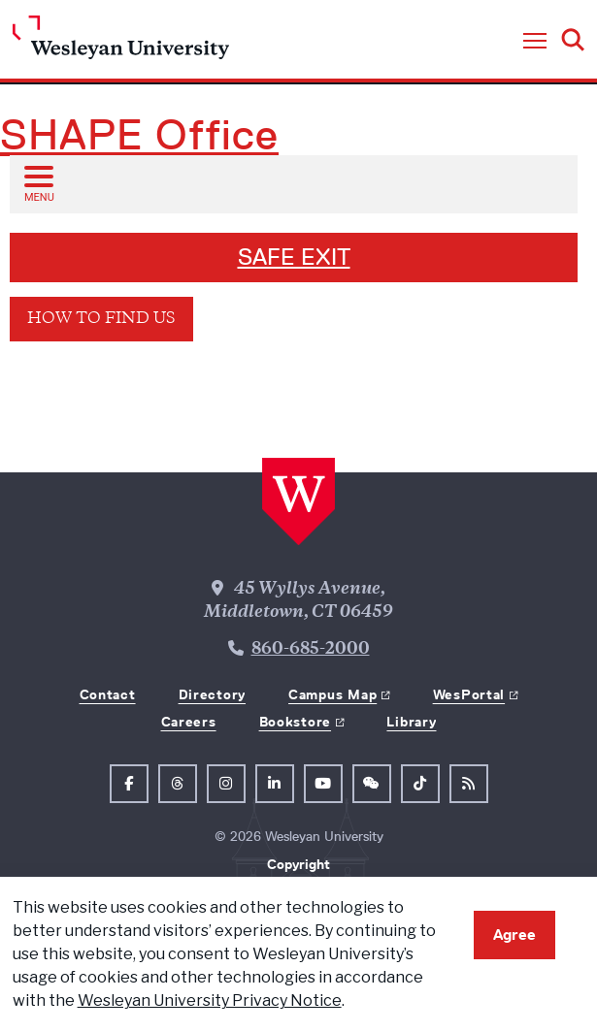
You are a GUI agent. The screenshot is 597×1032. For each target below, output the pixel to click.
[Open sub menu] (38, 183)
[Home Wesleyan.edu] (121, 42)
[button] (535, 41)
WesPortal (469, 694)
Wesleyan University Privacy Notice (210, 1000)
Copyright (298, 864)
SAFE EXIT (294, 256)
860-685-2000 (310, 650)
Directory (212, 694)
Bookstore (295, 721)
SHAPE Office (139, 135)
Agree (514, 934)
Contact (108, 694)
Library (411, 721)
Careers (188, 721)
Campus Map (332, 694)
